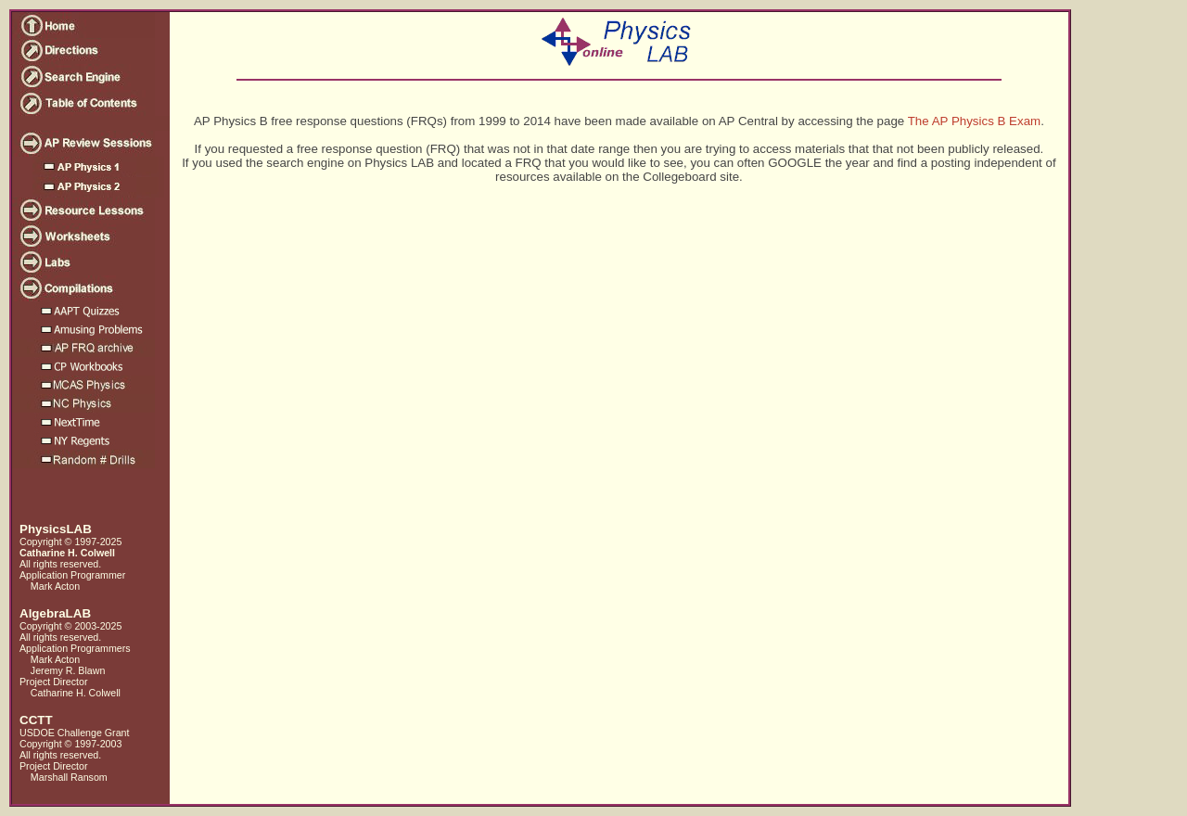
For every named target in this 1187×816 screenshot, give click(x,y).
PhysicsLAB (55, 529)
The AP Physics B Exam (974, 121)
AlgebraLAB (55, 613)
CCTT (36, 720)
